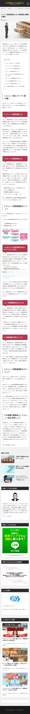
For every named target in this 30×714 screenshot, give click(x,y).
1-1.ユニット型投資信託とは (12, 66)
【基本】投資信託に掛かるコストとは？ (22, 457)
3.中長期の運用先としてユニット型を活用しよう (14, 87)
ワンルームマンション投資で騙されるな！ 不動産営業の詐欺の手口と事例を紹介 (15, 639)
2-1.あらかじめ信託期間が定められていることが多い (15, 74)
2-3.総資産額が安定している (12, 81)
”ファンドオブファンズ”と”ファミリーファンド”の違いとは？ (22, 477)
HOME (4, 8)
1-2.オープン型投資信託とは (12, 69)
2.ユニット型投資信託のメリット (12, 71)
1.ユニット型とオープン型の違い (12, 63)
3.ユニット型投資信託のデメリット (12, 84)
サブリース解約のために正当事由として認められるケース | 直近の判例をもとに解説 (14, 664)
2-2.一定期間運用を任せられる (13, 78)
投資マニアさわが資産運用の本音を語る (22, 467)
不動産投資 (25, 624)
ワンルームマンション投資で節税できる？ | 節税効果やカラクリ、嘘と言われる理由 (14, 689)
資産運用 (10, 8)
